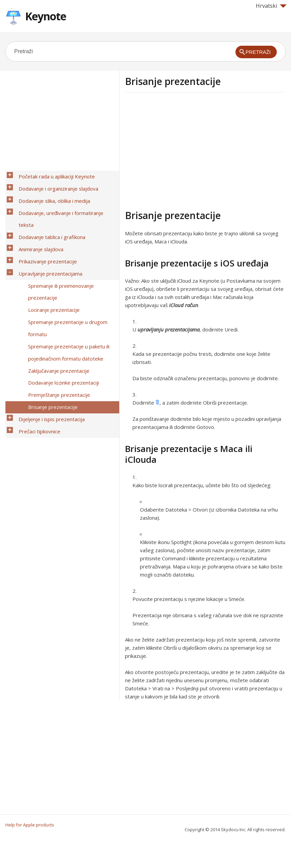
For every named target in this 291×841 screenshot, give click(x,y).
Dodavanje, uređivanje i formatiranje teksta (65, 201)
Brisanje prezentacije (49, 333)
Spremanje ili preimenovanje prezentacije (57, 250)
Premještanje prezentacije (55, 324)
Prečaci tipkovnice (36, 351)
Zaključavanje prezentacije (55, 307)
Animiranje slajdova (37, 219)
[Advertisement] (182, 150)
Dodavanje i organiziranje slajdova (55, 183)
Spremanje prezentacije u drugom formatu (64, 276)
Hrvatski (271, 5)
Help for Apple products (29, 825)
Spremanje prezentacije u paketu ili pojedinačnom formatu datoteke (65, 294)
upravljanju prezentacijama (169, 329)
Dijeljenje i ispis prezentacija (48, 342)
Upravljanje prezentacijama (47, 236)
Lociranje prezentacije (50, 263)
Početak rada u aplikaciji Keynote (53, 175)
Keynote (45, 16)
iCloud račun (183, 305)
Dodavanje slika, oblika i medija (50, 192)
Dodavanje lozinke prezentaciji (59, 315)
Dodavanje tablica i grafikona (48, 210)
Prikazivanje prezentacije (44, 227)
